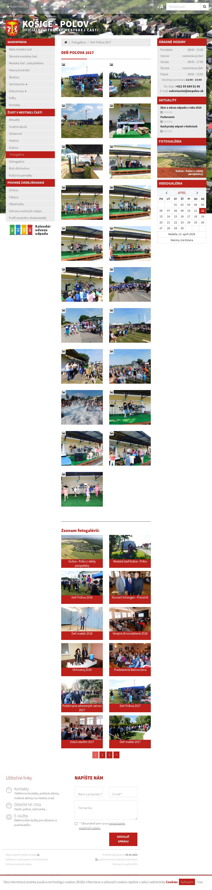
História (14, 141)
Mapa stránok (12, 854)
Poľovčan (50, 6)
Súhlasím (187, 882)
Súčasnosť (15, 133)
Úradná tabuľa (18, 127)
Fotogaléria (17, 154)
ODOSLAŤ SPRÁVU (123, 839)
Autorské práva (40, 859)
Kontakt (91, 6)
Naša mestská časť (22, 6)
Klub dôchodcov (19, 168)
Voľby (12, 98)
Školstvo (14, 77)
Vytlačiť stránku (30, 854)
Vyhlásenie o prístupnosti (18, 859)
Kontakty (14, 105)
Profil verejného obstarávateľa (27, 218)
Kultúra (13, 148)
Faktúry (13, 197)
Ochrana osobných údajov (25, 211)
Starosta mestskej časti (23, 56)
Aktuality (71, 6)
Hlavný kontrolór (19, 70)
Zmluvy (13, 190)
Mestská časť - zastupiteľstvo (26, 63)
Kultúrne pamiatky (20, 175)
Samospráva (18, 84)
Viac (200, 882)
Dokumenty (17, 91)
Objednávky (16, 204)
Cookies (172, 882)
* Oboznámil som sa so (100, 826)
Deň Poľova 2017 (100, 42)
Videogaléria (16, 161)
